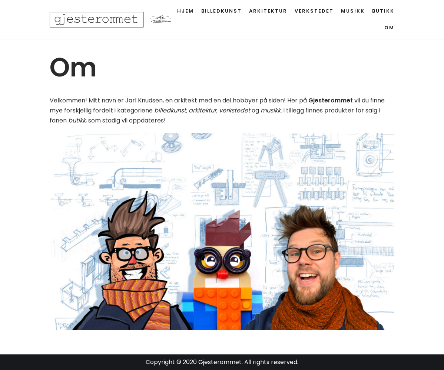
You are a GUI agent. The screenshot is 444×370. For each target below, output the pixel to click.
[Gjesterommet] (114, 20)
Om (389, 27)
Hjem (185, 10)
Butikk (383, 10)
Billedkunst (221, 10)
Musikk (353, 10)
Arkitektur (268, 10)
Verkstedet (314, 10)
